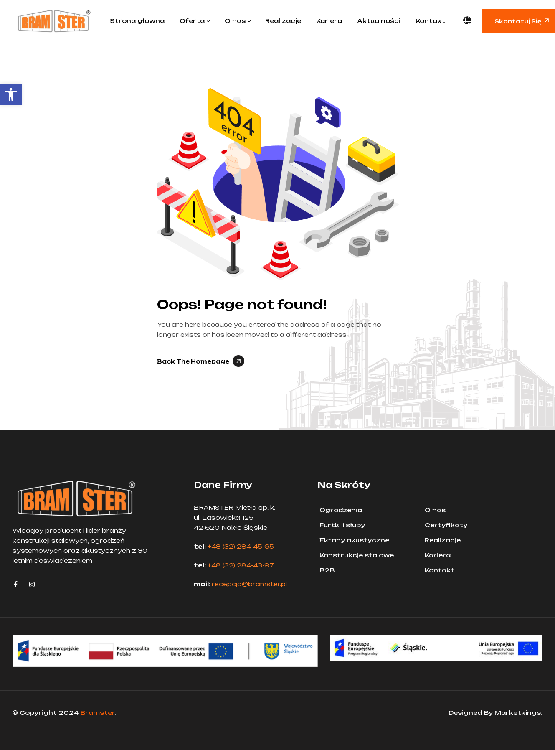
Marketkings (517, 712)
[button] (11, 94)
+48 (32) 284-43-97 (241, 565)
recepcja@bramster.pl (249, 583)
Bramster (97, 712)
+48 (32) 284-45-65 (241, 546)
